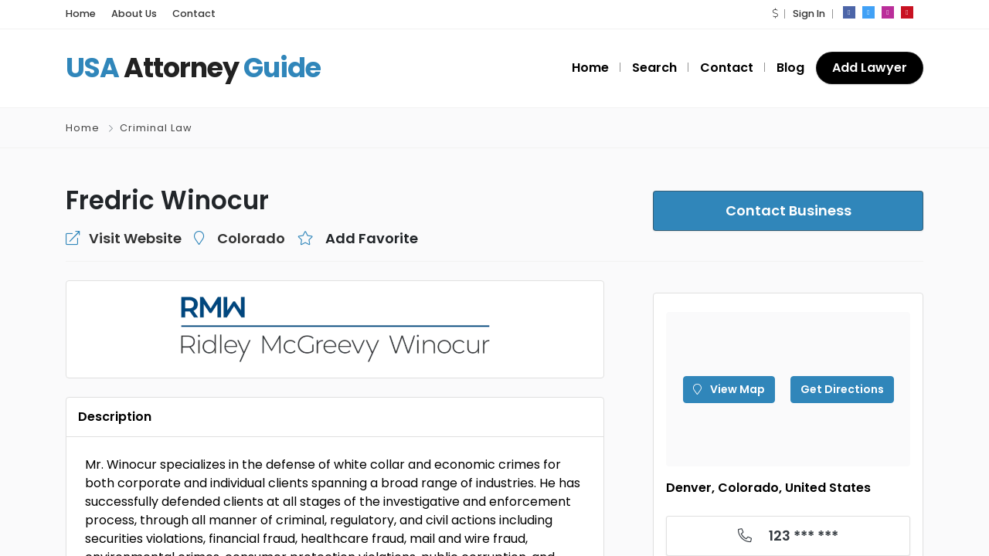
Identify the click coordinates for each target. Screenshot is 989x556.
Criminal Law (156, 127)
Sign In (809, 13)
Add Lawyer (869, 67)
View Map (729, 389)
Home (81, 13)
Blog (790, 67)
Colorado (251, 238)
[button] (775, 13)
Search (654, 67)
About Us (134, 13)
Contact (194, 13)
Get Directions (842, 389)
